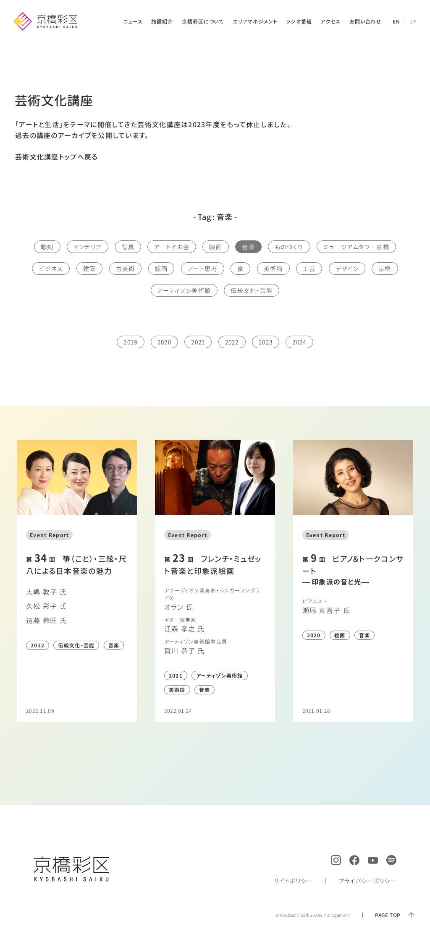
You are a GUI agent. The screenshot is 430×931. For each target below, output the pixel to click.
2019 (130, 342)
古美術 (125, 268)
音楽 (248, 247)
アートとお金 (171, 247)
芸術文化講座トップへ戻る (56, 156)
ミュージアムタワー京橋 (356, 247)
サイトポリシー (293, 881)
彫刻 (47, 247)
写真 (128, 247)
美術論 (273, 268)
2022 (232, 342)
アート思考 (203, 268)
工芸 (309, 268)
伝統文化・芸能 (252, 290)
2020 (164, 342)
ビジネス (51, 268)
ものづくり (289, 247)
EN (396, 21)
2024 (299, 342)
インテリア (87, 247)
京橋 (384, 268)
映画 (215, 247)
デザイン (347, 268)
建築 (89, 268)
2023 (266, 342)
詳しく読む (77, 581)
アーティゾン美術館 (184, 290)
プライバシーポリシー (367, 881)
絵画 (161, 268)
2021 (198, 342)
